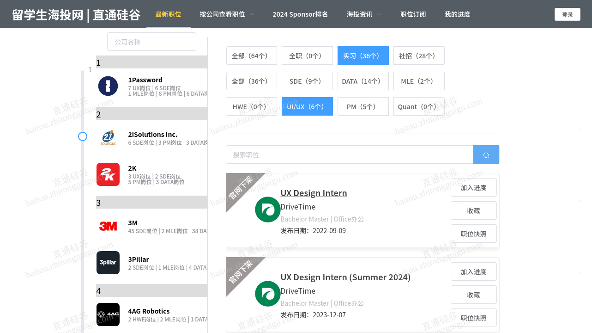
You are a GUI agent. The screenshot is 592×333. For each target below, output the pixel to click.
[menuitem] (227, 14)
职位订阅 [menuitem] (413, 13)
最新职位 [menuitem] (168, 13)
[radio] (251, 55)
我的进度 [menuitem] (458, 13)
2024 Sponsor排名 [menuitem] (300, 13)
